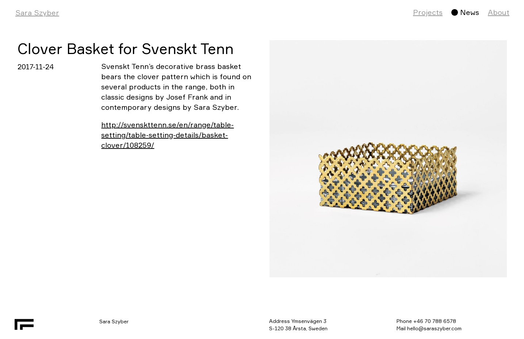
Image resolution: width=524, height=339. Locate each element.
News (469, 12)
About (498, 12)
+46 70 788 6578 (434, 321)
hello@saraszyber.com (434, 328)
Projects (428, 12)
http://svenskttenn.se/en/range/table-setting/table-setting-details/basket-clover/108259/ (167, 135)
